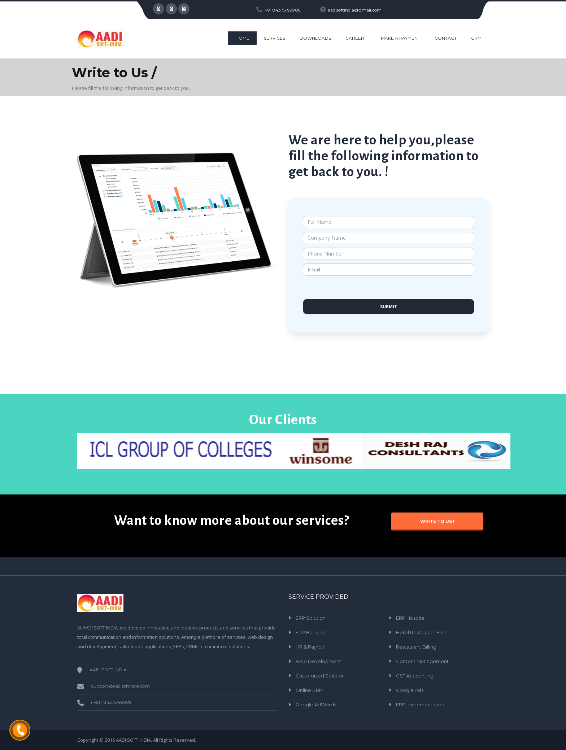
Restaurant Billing (416, 647)
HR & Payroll (310, 647)
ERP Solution (311, 618)
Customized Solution (320, 676)
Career (354, 38)
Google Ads (409, 690)
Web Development (318, 661)
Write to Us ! (437, 521)
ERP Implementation (420, 704)
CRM (476, 38)
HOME (242, 38)
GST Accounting (415, 676)
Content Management (422, 661)
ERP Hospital (411, 618)
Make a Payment (400, 38)
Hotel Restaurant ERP (421, 632)
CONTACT (446, 38)
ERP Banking (311, 632)
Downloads (315, 38)
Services (274, 38)
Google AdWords (316, 704)
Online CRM (309, 690)
